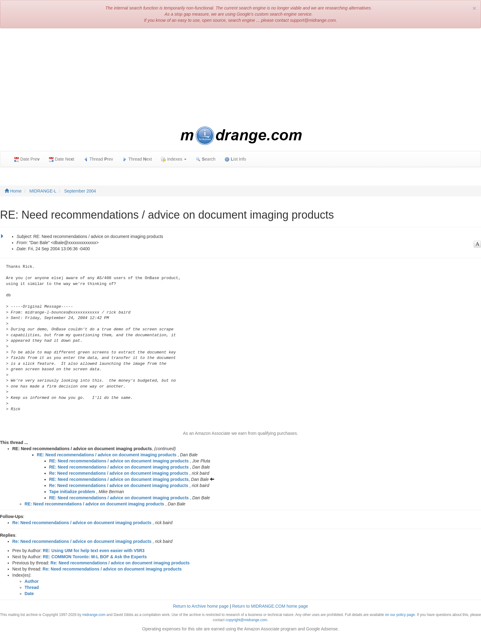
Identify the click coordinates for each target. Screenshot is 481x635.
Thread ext (137, 159)
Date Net (61, 159)
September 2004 (80, 191)
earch (205, 159)
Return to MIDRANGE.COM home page (270, 606)
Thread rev (98, 159)
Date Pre (27, 159)
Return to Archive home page (201, 606)
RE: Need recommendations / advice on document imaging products (106, 454)
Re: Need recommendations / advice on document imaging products (118, 473)
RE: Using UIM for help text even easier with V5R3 (93, 550)
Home (13, 191)
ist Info (235, 159)
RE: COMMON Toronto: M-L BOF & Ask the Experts (95, 556)
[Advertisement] (240, 77)
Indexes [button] (174, 159)
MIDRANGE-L (42, 191)
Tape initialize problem (72, 491)
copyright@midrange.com (246, 620)
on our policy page (400, 615)
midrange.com (93, 615)
